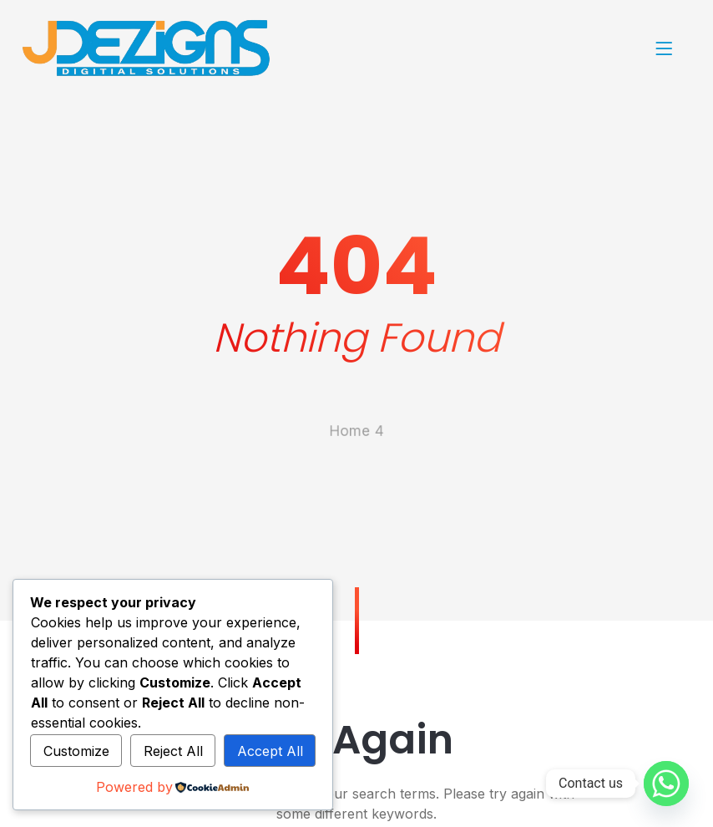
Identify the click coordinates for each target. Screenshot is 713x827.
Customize (76, 751)
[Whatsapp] (666, 783)
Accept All (270, 751)
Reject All (173, 751)
